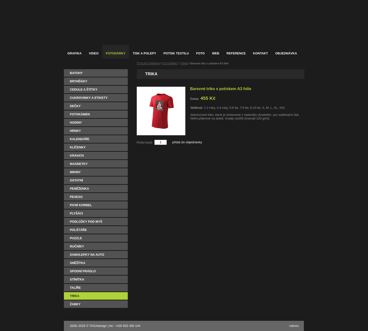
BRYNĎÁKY (78, 81)
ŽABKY (75, 304)
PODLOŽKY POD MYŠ (86, 221)
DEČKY (75, 106)
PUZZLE (76, 238)
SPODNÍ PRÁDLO (83, 271)
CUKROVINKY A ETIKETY (89, 98)
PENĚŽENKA (79, 188)
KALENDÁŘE (79, 139)
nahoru (294, 326)
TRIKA (74, 296)
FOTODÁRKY (170, 63)
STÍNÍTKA (77, 279)
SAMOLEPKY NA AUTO (87, 254)
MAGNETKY (79, 164)
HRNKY (75, 131)
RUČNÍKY (77, 246)
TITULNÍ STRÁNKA (148, 63)
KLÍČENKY (78, 147)
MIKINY (75, 172)
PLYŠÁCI (76, 213)
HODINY (76, 122)
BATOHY (76, 73)
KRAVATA (77, 155)
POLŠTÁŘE (78, 230)
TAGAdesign (98, 326)
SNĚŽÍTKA (78, 263)
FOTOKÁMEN (80, 114)
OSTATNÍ (76, 180)
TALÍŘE (75, 287)
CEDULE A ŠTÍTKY (84, 89)
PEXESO (76, 197)
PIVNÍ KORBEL (81, 205)
